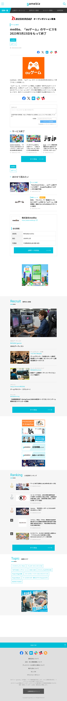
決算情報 (60, 10)
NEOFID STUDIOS (17, 596)
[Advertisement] (23, 40)
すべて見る (33, 166)
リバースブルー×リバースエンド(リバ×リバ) (36, 588)
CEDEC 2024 (32, 584)
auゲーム (13, 51)
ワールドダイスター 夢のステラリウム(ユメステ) (35, 592)
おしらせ (33, 671)
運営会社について (33, 658)
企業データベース (18, 10)
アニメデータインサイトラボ (35, 580)
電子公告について (33, 668)
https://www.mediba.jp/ (29, 235)
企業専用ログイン (33, 691)
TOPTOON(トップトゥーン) (19, 584)
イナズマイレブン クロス (18, 580)
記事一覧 (5, 10)
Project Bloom (16, 592)
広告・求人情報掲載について (33, 662)
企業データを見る (33, 265)
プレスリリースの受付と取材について (33, 665)
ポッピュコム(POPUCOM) (45, 584)
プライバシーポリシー (33, 675)
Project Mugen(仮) (17, 588)
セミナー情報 (47, 10)
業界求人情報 (34, 10)
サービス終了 (15, 25)
